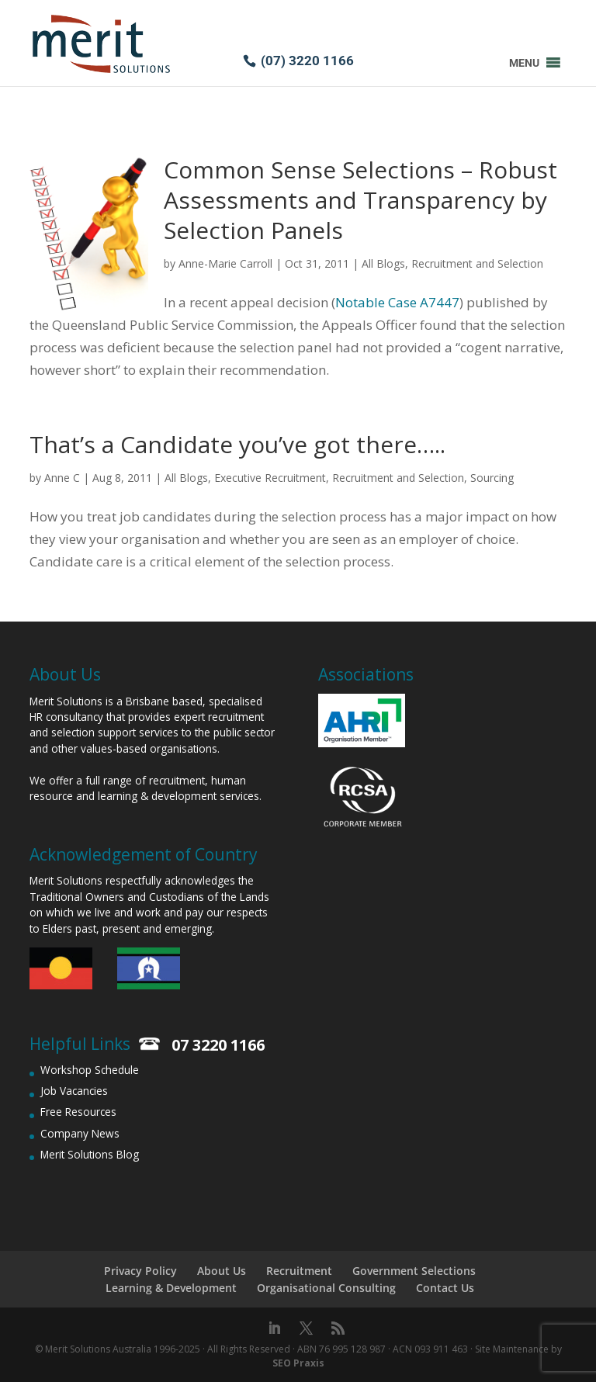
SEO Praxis (298, 1363)
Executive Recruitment (270, 477)
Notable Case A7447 (397, 302)
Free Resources (78, 1111)
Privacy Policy (140, 1270)
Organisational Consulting (326, 1287)
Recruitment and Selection (477, 263)
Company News (80, 1133)
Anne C (62, 477)
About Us (221, 1270)
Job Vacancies (74, 1090)
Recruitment (299, 1270)
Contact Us (445, 1287)
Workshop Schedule (89, 1069)
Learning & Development (171, 1287)
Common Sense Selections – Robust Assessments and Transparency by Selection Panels (360, 200)
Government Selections (414, 1270)
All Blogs (383, 263)
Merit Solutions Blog (89, 1154)
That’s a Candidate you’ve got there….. (237, 444)
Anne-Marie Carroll (225, 263)
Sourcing (492, 477)
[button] (524, 62)
